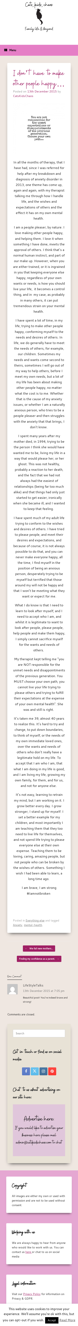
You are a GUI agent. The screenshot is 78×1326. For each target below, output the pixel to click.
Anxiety (17, 925)
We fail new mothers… (39, 948)
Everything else (35, 920)
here (28, 1252)
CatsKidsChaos (23, 96)
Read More (67, 1320)
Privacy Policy (32, 1294)
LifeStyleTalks (33, 985)
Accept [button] (52, 1320)
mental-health (33, 925)
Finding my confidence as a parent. (39, 959)
